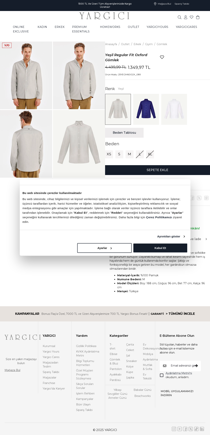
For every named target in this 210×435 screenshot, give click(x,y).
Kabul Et (160, 248)
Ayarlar (105, 248)
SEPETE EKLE (157, 170)
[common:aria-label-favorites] (186, 17)
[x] (206, 198)
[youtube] (199, 198)
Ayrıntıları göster (168, 236)
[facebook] (192, 198)
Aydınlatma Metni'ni (179, 373)
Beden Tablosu (124, 132)
